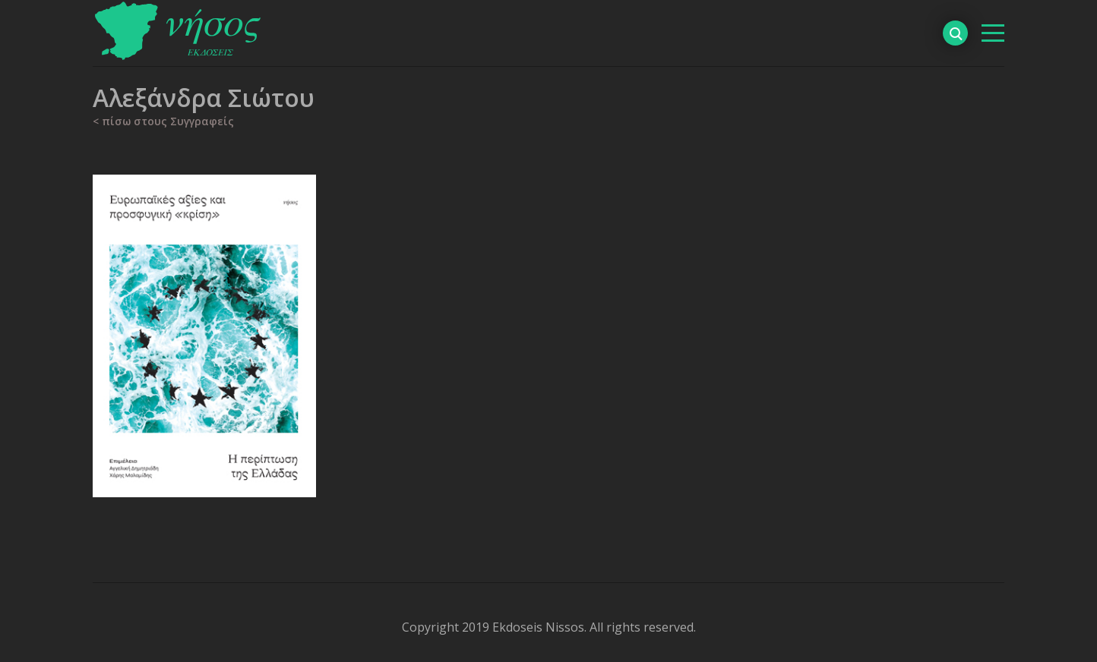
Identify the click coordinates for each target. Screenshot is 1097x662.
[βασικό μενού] (993, 33)
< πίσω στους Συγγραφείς (163, 121)
